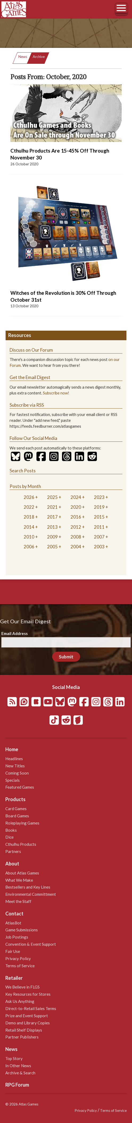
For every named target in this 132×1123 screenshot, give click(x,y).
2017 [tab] (52, 517)
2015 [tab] (99, 517)
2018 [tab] (29, 517)
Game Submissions (21, 929)
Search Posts (23, 470)
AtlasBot (13, 922)
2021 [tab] (52, 507)
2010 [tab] (29, 537)
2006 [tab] (29, 546)
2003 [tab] (99, 546)
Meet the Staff (18, 901)
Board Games (17, 815)
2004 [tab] (76, 546)
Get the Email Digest (30, 377)
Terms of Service (20, 965)
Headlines (14, 758)
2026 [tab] (29, 497)
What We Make (19, 880)
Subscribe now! (56, 393)
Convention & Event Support (30, 944)
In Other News (18, 1065)
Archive (39, 56)
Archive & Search (20, 1072)
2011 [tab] (99, 527)
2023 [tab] (99, 497)
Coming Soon (17, 773)
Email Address (14, 633)
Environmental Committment (30, 894)
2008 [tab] (76, 537)
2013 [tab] (52, 527)
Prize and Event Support (26, 1015)
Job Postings (16, 937)
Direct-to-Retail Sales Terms (30, 1008)
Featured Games (19, 787)
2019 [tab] (99, 507)
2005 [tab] (52, 546)
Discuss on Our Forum (31, 350)
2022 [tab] (29, 507)
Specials (12, 780)
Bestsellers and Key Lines (27, 887)
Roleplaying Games (22, 823)
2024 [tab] (76, 497)
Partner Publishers (22, 1036)
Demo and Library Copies (27, 1022)
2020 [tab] (76, 507)
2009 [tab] (52, 537)
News (22, 56)
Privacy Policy (18, 958)
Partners (13, 851)
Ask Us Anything (19, 1001)
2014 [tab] (29, 527)
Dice (9, 837)
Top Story (14, 1058)
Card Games (16, 808)
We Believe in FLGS (22, 987)
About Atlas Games (22, 872)
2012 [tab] (76, 527)
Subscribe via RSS (27, 405)
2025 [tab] (52, 497)
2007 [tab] (99, 537)
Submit (66, 656)
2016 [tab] (76, 517)
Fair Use (12, 951)
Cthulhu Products (20, 844)
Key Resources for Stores (28, 994)
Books (11, 830)
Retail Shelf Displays (23, 1030)
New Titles (15, 765)
